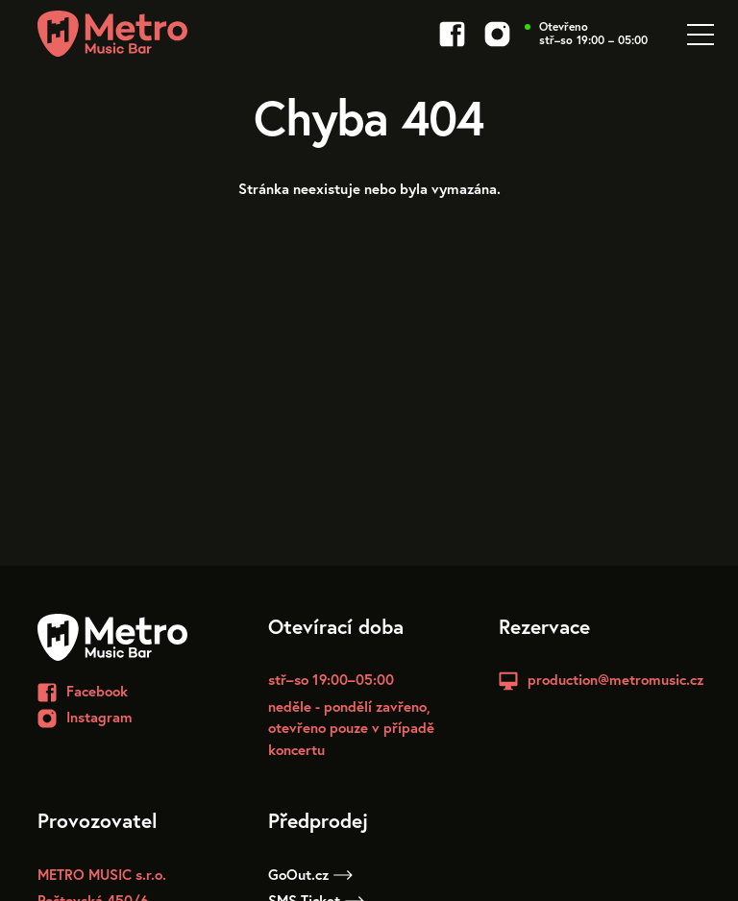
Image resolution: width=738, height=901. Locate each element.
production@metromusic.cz (615, 679)
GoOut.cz (310, 874)
